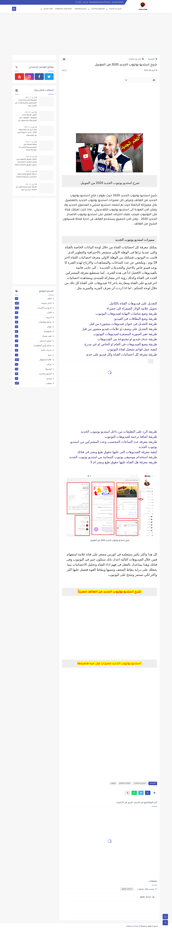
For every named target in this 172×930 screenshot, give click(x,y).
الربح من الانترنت (115, 9)
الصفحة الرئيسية (117, 2)
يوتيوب (113, 783)
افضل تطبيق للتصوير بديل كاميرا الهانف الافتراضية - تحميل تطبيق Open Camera (26, 162)
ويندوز (33, 378)
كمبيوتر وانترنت (33, 373)
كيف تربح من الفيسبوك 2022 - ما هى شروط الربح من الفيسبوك (27, 132)
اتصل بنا (78, 2)
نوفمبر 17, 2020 (29, 127)
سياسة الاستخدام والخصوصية (99, 2)
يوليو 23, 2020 (30, 171)
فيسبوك (33, 369)
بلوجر (33, 326)
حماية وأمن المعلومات (63, 9)
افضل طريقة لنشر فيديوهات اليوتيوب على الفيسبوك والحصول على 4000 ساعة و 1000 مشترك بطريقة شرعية (26, 118)
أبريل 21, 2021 (30, 184)
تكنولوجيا (33, 331)
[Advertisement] (86, 34)
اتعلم (33, 298)
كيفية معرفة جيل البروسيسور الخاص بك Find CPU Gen (28, 147)
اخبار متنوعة (33, 303)
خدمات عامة (33, 350)
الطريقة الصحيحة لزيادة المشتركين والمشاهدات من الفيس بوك (26, 103)
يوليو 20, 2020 (30, 156)
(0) (64, 71)
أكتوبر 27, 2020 (30, 112)
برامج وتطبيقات (80, 9)
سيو (33, 355)
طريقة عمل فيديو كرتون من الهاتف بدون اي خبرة (26, 188)
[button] (147, 793)
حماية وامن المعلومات (33, 345)
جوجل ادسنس (33, 341)
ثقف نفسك (48, 9)
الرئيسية (152, 59)
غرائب (33, 364)
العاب (33, 312)
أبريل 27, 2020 (30, 97)
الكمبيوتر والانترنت (98, 9)
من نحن (85, 2)
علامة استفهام (124, 783)
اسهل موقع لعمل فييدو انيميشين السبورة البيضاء (26, 175)
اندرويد (33, 317)
